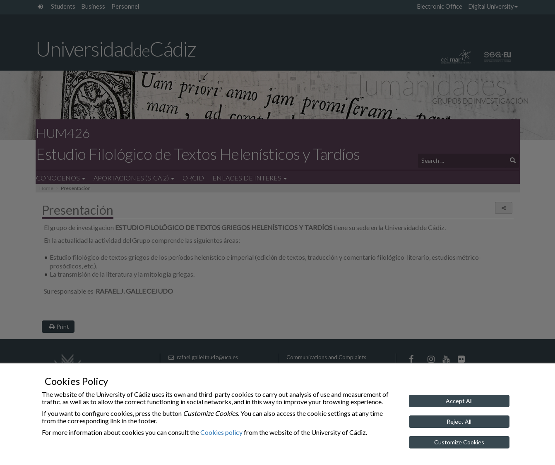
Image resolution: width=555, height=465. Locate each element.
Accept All (459, 400)
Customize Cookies (459, 442)
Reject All (459, 421)
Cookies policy (221, 432)
